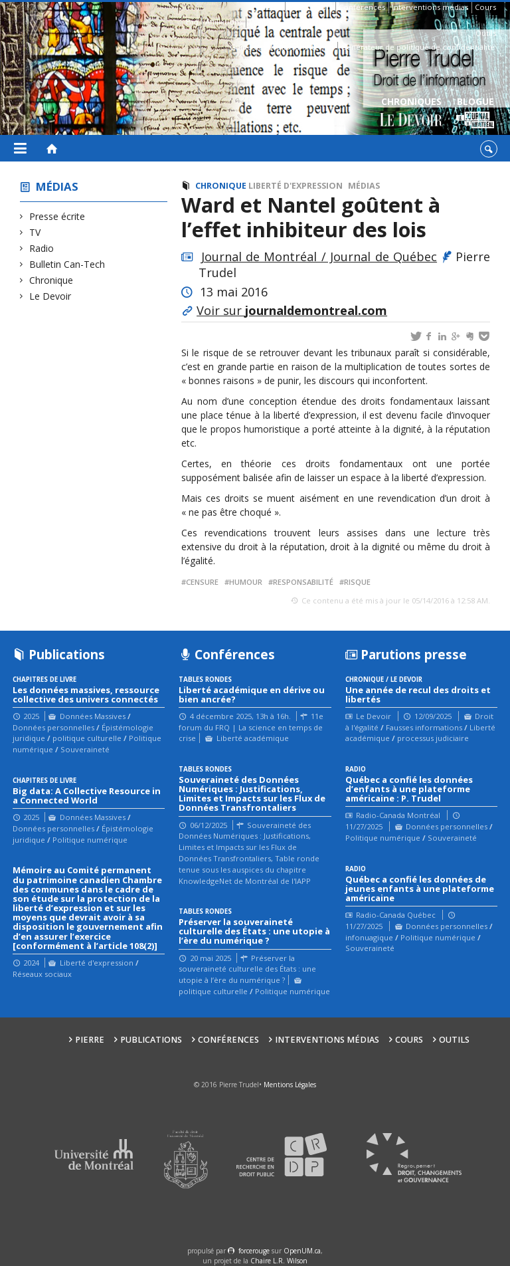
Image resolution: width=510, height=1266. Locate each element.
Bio (192, 22)
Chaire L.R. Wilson (278, 1260)
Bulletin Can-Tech (67, 264)
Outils (485, 33)
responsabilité (303, 582)
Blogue (475, 113)
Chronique (51, 280)
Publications (310, 7)
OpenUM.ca (302, 1250)
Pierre (270, 7)
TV (35, 232)
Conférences (362, 7)
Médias (57, 186)
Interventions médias (430, 7)
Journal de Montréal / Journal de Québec (319, 256)
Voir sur (292, 310)
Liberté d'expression (295, 185)
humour (245, 582)
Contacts (264, 22)
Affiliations (223, 22)
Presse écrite (57, 216)
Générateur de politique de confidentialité (418, 47)
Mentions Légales (290, 1084)
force (254, 1250)
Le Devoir (50, 296)
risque (357, 582)
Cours (485, 7)
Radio (42, 248)
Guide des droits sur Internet (282, 47)
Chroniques (411, 113)
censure (202, 582)
